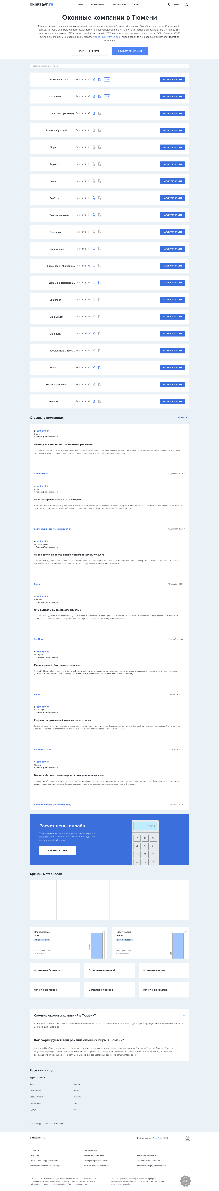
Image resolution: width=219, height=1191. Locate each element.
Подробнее (127, 1184)
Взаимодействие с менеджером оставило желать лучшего (68, 775)
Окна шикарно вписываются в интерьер (58, 499)
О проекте (34, 1150)
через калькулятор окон (107, 36)
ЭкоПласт (55, 198)
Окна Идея (55, 96)
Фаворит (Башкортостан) (58, 401)
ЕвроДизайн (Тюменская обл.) (61, 266)
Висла (53, 367)
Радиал (53, 164)
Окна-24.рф (56, 316)
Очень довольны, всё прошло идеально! (58, 609)
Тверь (76, 1090)
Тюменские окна (59, 215)
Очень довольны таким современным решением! (63, 444)
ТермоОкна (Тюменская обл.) (61, 283)
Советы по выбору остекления (44, 1160)
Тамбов (76, 1084)
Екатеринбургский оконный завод (56, 130)
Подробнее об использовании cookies (72, 1184)
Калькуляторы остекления (96, 1160)
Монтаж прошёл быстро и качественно (57, 665)
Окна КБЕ (55, 333)
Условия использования (148, 1160)
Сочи (32, 1084)
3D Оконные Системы (62, 350)
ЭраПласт (55, 300)
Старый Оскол (36, 1097)
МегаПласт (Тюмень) (61, 113)
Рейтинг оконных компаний (96, 1165)
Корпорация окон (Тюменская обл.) (56, 384)
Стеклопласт (56, 249)
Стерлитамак (35, 1103)
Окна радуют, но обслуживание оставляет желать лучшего (69, 554)
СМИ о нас (35, 1155)
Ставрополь (35, 1090)
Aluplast (54, 147)
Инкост (53, 181)
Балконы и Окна (59, 79)
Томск (75, 1103)
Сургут (33, 1110)
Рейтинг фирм (89, 51)
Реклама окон (90, 1150)
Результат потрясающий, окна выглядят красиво (63, 720)
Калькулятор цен (130, 51)
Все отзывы (183, 417)
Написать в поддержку (147, 1155)
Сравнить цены (57, 850)
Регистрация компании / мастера (45, 1165)
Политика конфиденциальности (151, 1165)
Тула (75, 1110)
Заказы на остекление (94, 1155)
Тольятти (77, 1097)
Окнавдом (55, 232)
